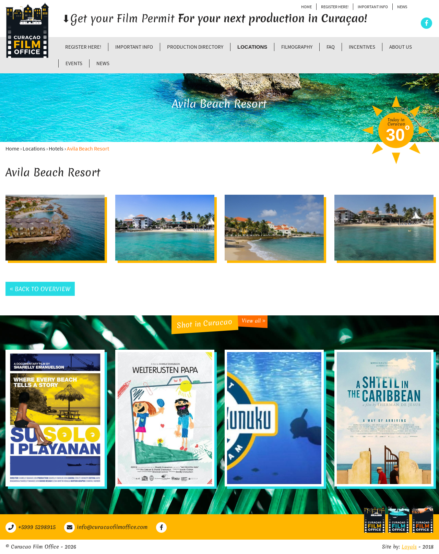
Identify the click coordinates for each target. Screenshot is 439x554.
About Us (400, 47)
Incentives (362, 47)
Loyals (409, 546)
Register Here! (334, 6)
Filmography (296, 47)
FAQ (331, 47)
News (402, 6)
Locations (252, 47)
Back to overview (40, 289)
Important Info (373, 6)
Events (74, 63)
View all (253, 320)
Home (306, 6)
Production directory (195, 47)
